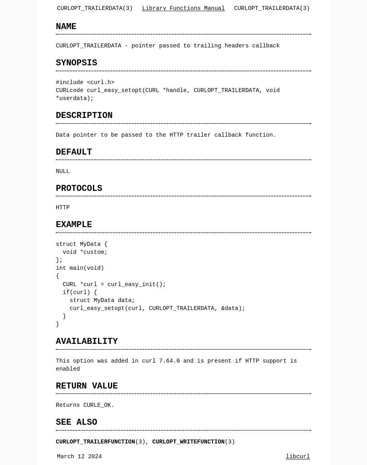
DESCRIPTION (84, 115)
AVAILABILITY (87, 341)
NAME (66, 26)
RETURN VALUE (87, 386)
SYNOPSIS (76, 63)
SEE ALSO (76, 422)
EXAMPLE (74, 224)
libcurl (298, 456)
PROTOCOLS (79, 188)
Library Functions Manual (183, 8)
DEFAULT (74, 152)
